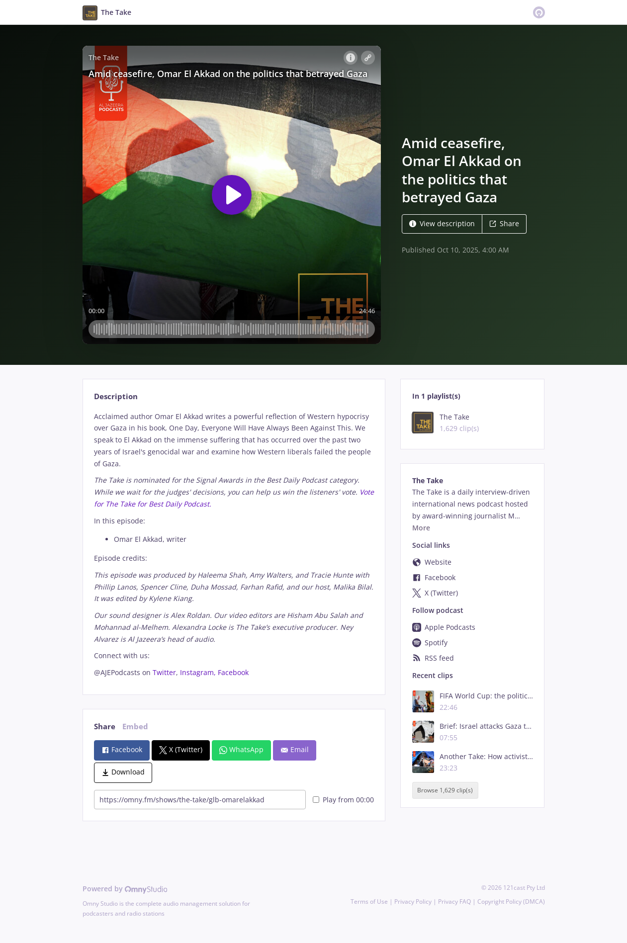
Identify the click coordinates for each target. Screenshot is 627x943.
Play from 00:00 (343, 799)
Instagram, (199, 672)
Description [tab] (116, 396)
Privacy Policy (413, 901)
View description (442, 223)
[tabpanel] (234, 545)
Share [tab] (104, 726)
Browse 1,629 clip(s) (445, 790)
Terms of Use (369, 901)
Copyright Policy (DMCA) (511, 901)
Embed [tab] (135, 726)
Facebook (233, 672)
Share (504, 223)
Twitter (164, 672)
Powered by (125, 888)
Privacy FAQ (454, 901)
